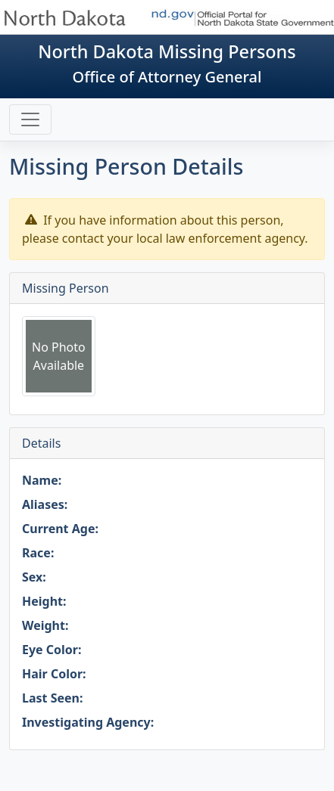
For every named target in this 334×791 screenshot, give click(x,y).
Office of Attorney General (167, 77)
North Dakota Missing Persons (166, 51)
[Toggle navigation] (30, 119)
